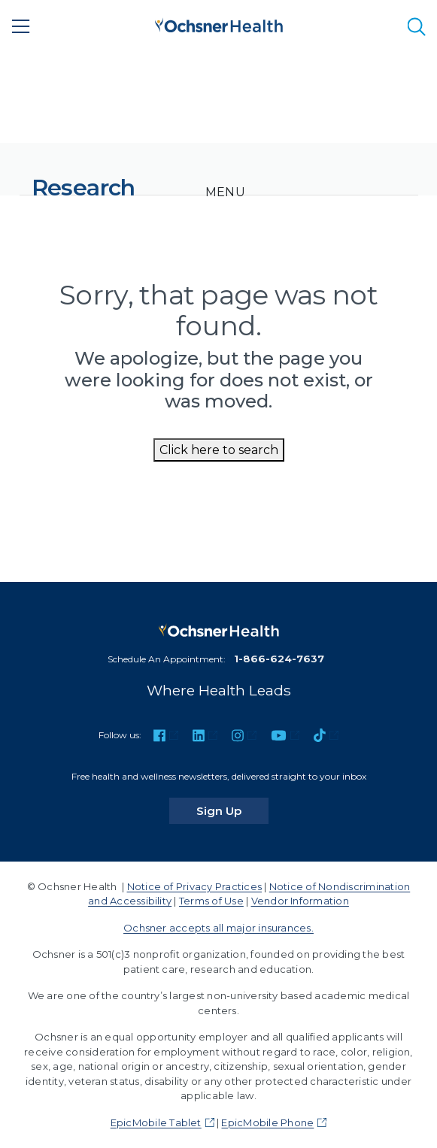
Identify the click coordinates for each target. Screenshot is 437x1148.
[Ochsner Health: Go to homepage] (219, 24)
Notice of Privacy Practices (194, 886)
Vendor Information (300, 901)
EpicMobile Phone (267, 1122)
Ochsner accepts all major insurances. (218, 928)
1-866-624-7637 (279, 659)
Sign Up (232, 810)
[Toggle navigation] (225, 192)
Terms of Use (211, 901)
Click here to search (218, 450)
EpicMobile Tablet (156, 1122)
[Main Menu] (21, 26)
